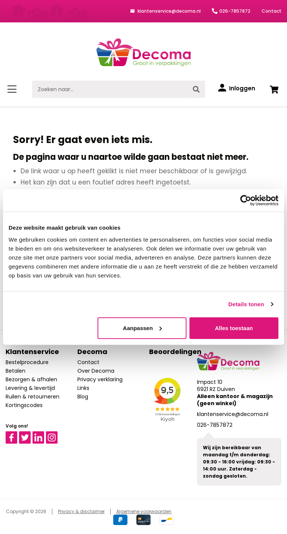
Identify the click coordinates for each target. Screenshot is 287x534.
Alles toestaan (234, 328)
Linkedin (43, 434)
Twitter (28, 434)
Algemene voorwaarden (144, 511)
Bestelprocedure (27, 362)
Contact (271, 11)
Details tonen (246, 304)
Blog (82, 396)
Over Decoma (95, 371)
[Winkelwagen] (273, 89)
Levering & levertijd (30, 388)
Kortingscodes (24, 405)
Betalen (15, 371)
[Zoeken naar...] (110, 89)
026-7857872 (234, 11)
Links (83, 388)
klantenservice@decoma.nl (168, 11)
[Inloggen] (236, 88)
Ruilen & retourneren (32, 396)
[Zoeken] (196, 89)
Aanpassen (142, 328)
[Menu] (13, 89)
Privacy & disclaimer (81, 511)
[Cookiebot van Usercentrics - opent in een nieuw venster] (245, 200)
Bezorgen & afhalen (31, 379)
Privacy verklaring (100, 379)
